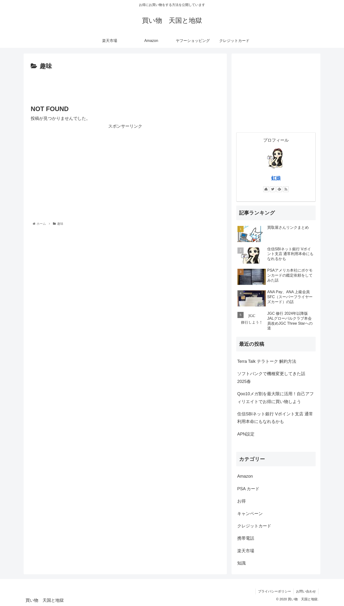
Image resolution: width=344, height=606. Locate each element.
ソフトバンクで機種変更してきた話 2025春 (271, 377)
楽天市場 (245, 550)
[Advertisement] (125, 84)
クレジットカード (254, 526)
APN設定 (245, 434)
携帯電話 (245, 538)
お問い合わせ (306, 591)
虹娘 (276, 178)
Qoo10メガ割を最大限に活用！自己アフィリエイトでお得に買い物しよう (275, 397)
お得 (241, 501)
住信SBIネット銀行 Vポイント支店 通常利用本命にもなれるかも (275, 418)
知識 (241, 563)
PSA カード (248, 488)
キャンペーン (250, 513)
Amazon (245, 476)
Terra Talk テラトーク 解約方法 (266, 361)
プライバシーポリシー (274, 591)
